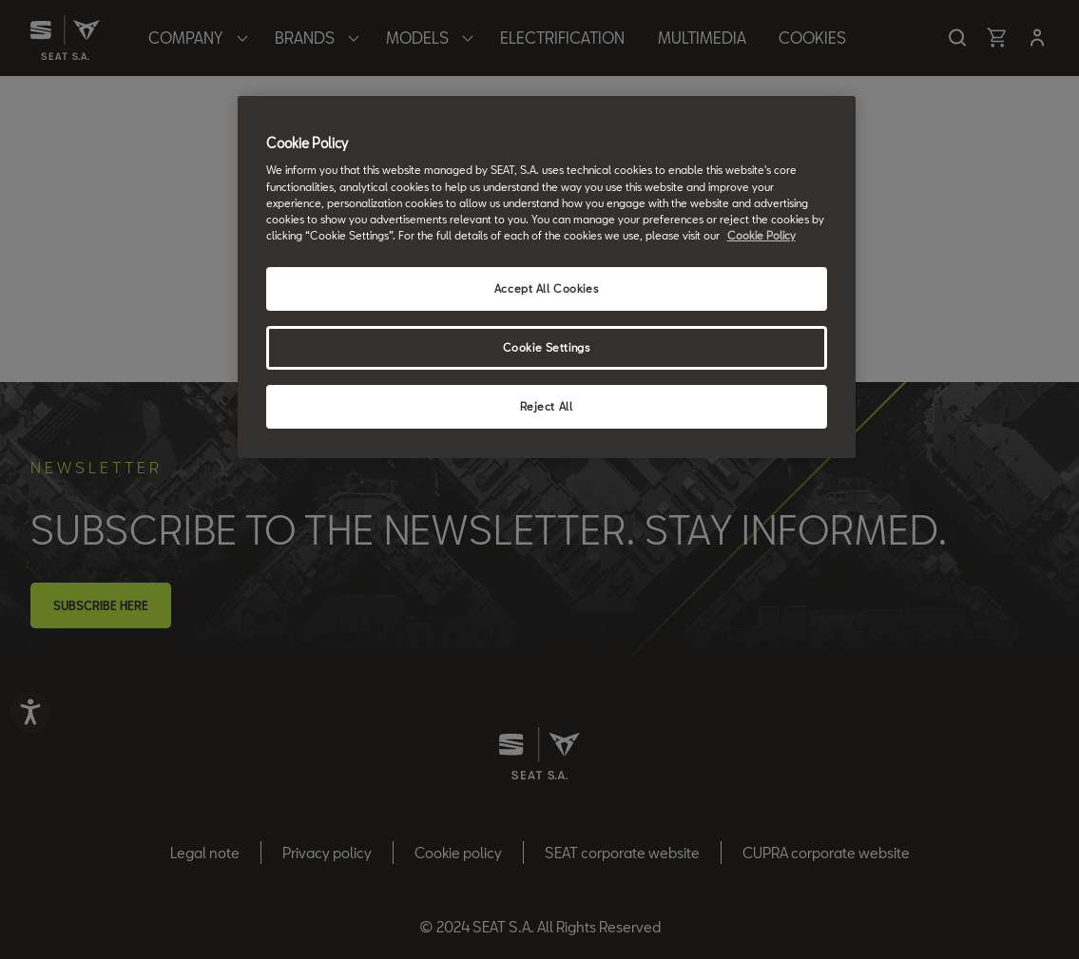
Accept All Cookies (546, 288)
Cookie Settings (546, 347)
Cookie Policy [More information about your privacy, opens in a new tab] (761, 235)
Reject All (546, 406)
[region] (547, 277)
